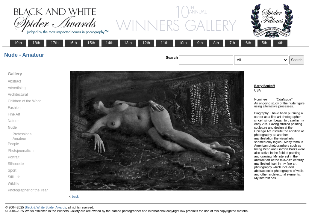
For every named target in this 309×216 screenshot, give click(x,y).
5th (264, 42)
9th (200, 42)
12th (146, 42)
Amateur (19, 138)
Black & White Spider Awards (45, 207)
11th (164, 42)
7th (232, 42)
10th (183, 42)
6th (248, 42)
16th (73, 42)
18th (36, 42)
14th (109, 42)
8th (216, 42)
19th (18, 42)
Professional (22, 134)
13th (128, 42)
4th (280, 42)
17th (54, 42)
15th (91, 42)
